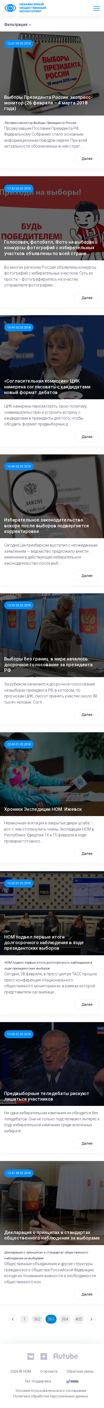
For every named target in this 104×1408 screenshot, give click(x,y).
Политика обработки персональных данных (50, 1396)
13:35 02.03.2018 (19, 605)
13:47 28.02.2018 (19, 1173)
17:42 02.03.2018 (19, 188)
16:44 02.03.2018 (19, 327)
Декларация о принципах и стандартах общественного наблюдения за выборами (52, 1235)
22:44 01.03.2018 (19, 744)
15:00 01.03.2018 (19, 883)
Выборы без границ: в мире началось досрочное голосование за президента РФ (48, 664)
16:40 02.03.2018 (19, 466)
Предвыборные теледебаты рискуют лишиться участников (46, 1096)
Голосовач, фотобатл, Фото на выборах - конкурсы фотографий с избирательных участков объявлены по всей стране (50, 247)
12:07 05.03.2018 (19, 43)
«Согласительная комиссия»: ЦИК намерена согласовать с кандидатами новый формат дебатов (47, 386)
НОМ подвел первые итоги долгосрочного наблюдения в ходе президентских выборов (44, 942)
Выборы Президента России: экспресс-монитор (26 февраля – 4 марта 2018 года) (48, 102)
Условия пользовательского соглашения (50, 1391)
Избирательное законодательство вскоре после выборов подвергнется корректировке (46, 525)
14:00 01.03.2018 (19, 1034)
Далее (87, 158)
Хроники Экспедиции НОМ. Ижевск (43, 809)
